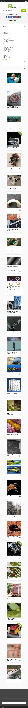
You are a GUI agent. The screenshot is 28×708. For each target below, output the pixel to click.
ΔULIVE (3, 1)
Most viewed (8, 68)
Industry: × (12, 20)
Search (23, 10)
